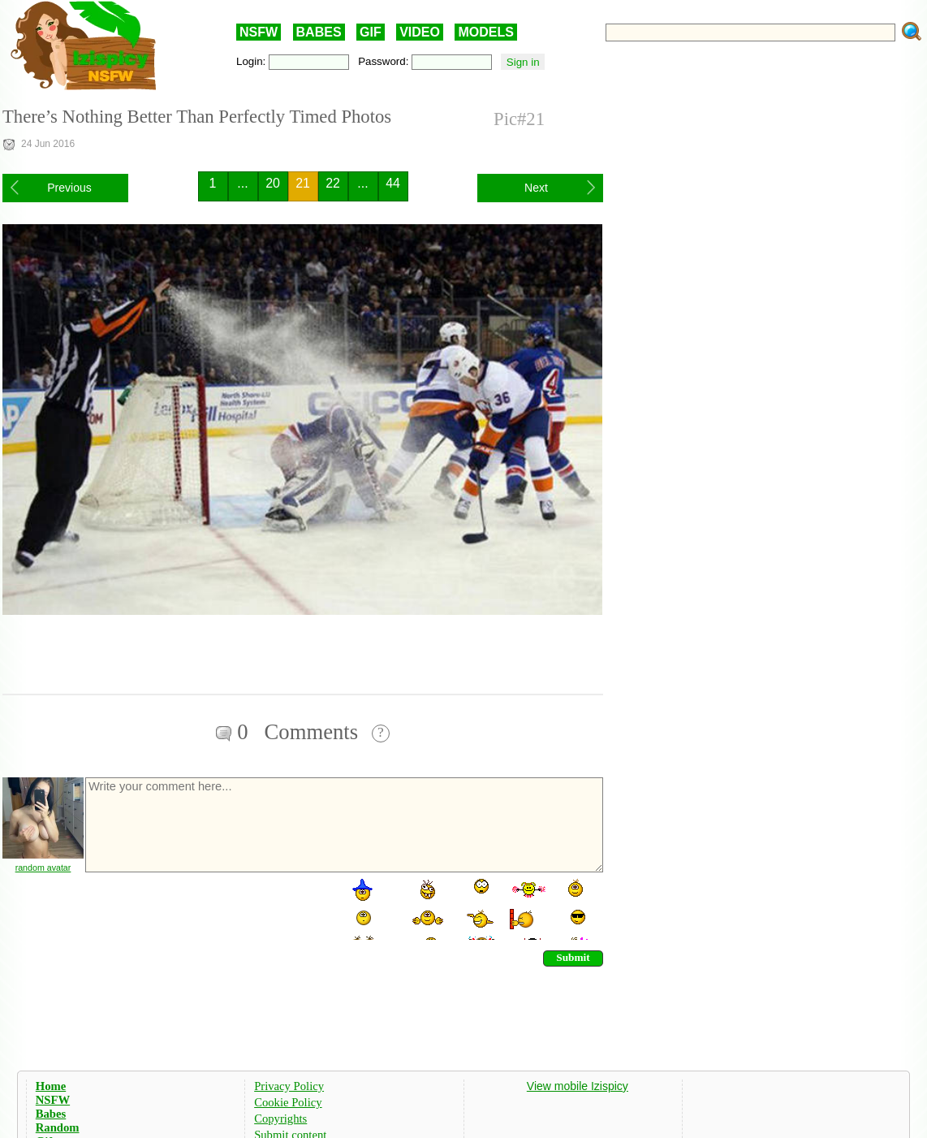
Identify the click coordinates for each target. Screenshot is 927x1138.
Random (58, 1127)
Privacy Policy (289, 1086)
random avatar (43, 867)
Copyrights (280, 1118)
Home (51, 1086)
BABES (319, 32)
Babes (51, 1113)
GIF (371, 32)
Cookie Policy (287, 1102)
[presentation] (207, 908)
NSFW (258, 32)
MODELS (485, 32)
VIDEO (419, 32)
